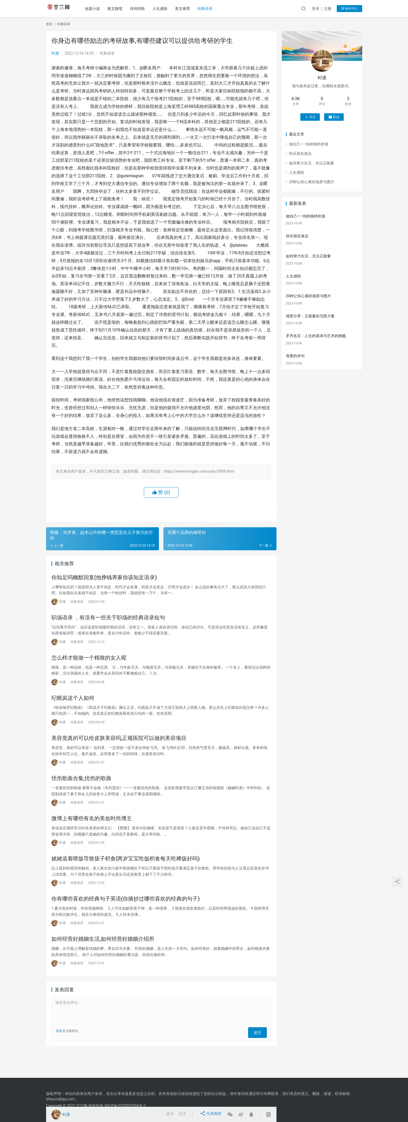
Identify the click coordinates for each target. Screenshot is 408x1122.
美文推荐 (186, 8)
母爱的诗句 (295, 356)
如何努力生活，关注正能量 (311, 163)
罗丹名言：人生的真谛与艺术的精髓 (316, 336)
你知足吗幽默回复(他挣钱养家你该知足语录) (104, 578)
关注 (310, 117)
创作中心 (349, 8)
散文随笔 (119, 8)
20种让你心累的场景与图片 (312, 182)
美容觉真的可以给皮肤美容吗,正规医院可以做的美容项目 (118, 749)
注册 (327, 8)
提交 (259, 1055)
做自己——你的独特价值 (309, 144)
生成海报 (211, 1114)
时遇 (55, 53)
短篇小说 (96, 8)
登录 (315, 8)
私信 (333, 117)
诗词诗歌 (141, 8)
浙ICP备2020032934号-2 (124, 1106)
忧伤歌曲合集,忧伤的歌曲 (81, 791)
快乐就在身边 (300, 153)
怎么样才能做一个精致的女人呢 (88, 663)
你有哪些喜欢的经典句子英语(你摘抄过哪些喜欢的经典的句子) (125, 919)
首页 (49, 24)
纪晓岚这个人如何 (72, 706)
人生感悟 (164, 8)
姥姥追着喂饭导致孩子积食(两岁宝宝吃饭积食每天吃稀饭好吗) (125, 876)
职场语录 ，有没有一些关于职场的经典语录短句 (108, 621)
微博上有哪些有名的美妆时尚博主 (91, 834)
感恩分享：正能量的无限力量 (310, 316)
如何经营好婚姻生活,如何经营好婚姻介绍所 (102, 961)
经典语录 (209, 8)
